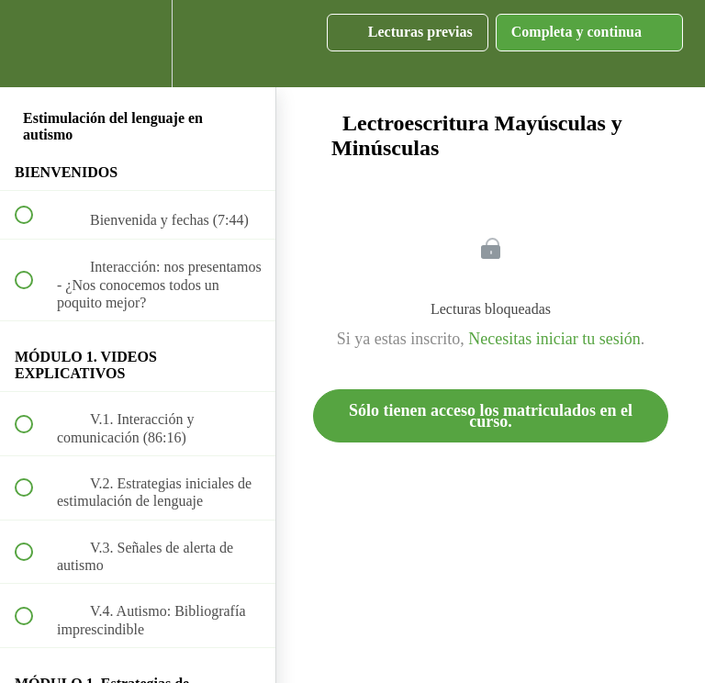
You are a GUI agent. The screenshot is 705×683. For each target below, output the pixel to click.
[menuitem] (138, 43)
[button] (34, 43)
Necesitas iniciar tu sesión (554, 339)
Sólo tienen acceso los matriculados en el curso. (490, 416)
